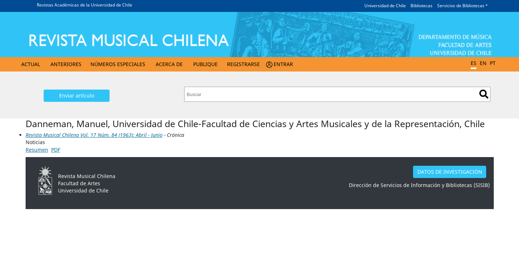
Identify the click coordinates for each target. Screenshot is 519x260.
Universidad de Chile (385, 6)
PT (493, 63)
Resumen (37, 149)
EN (483, 63)
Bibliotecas (421, 6)
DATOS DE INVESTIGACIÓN (449, 171)
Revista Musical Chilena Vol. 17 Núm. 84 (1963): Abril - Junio (94, 134)
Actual (30, 64)
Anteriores (65, 64)
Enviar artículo (76, 95)
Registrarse (243, 64)
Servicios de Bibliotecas (460, 6)
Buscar (483, 94)
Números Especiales (117, 64)
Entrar (283, 64)
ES (473, 63)
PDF (55, 149)
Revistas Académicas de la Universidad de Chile (84, 5)
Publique (205, 64)
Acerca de (169, 64)
